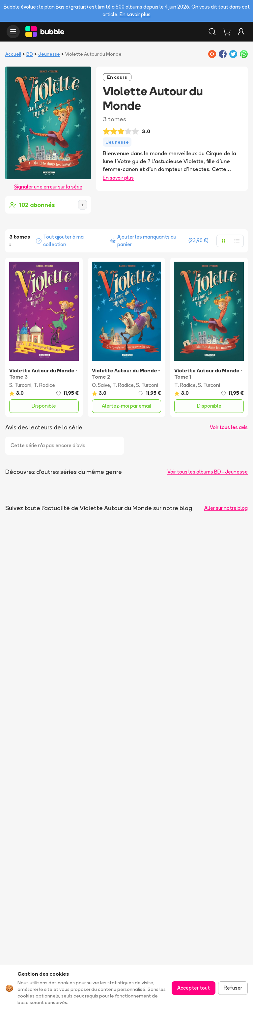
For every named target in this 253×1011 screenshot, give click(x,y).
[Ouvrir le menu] (13, 31)
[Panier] (226, 31)
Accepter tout (193, 988)
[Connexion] (241, 31)
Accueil (13, 54)
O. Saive (101, 385)
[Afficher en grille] (223, 241)
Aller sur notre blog (226, 508)
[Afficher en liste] (236, 241)
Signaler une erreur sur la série (48, 187)
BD (29, 54)
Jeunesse (49, 54)
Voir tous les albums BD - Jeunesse (207, 472)
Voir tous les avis (229, 427)
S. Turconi (20, 385)
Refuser (233, 988)
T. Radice (44, 385)
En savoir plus (135, 14)
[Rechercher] (212, 31)
